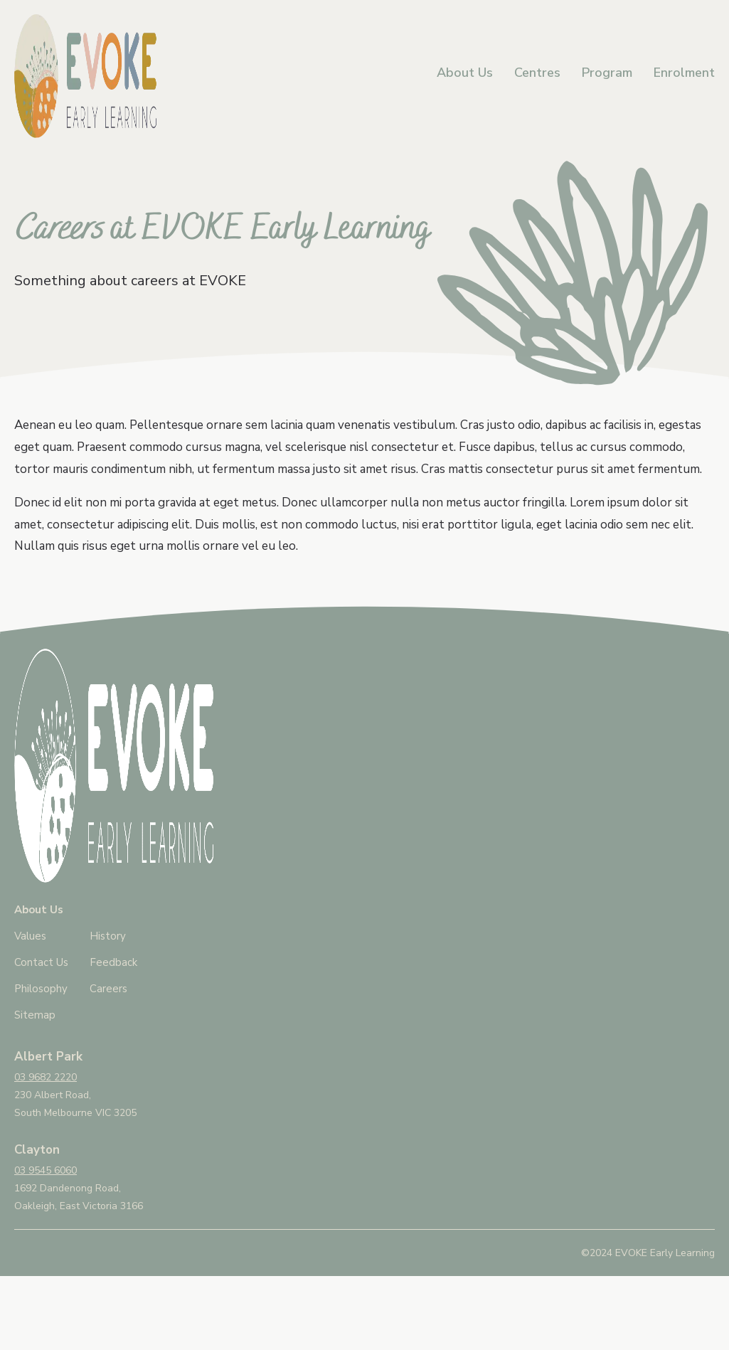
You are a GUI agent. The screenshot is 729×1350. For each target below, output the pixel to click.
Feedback (113, 962)
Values (30, 936)
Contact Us (41, 962)
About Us (465, 72)
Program (607, 72)
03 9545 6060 (45, 1170)
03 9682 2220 (45, 1077)
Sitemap (34, 1015)
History (108, 936)
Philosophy (41, 989)
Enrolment (684, 72)
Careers (108, 989)
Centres (537, 72)
